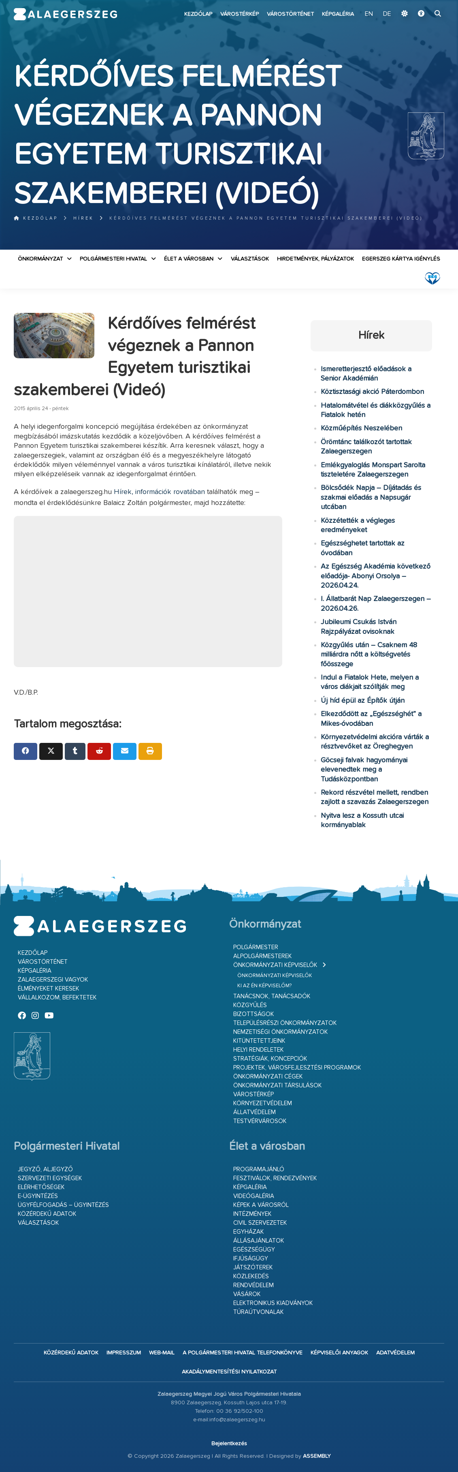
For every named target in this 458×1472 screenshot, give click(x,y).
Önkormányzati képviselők (275, 965)
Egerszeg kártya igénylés (401, 259)
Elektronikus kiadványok (273, 1303)
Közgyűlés (250, 1005)
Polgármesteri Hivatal (113, 259)
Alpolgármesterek (262, 956)
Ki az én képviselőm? (264, 985)
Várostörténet (290, 14)
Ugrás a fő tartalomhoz (424, 4)
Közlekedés (251, 1276)
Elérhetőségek (41, 1187)
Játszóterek (253, 1267)
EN (369, 14)
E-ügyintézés (38, 1196)
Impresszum (124, 1353)
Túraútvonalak (258, 1312)
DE (387, 14)
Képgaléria (338, 14)
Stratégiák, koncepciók (270, 1059)
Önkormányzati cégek (268, 1077)
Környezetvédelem (262, 1103)
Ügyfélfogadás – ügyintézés (63, 1205)
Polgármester (255, 947)
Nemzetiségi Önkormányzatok (280, 1032)
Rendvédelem (253, 1285)
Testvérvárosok (260, 1121)
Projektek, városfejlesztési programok (297, 1068)
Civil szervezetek (260, 1223)
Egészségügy (254, 1250)
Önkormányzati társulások (277, 1086)
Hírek (83, 218)
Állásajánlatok (258, 1241)
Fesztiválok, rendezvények (275, 1178)
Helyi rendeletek (258, 1050)
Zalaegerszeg (65, 14)
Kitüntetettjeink (259, 1041)
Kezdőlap (198, 14)
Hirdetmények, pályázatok (315, 259)
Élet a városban (188, 259)
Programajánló (258, 1169)
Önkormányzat (40, 259)
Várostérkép (239, 14)
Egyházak (248, 1232)
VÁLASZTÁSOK (250, 259)
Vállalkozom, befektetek (57, 998)
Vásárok (247, 1294)
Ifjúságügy (250, 1259)
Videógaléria (253, 1196)
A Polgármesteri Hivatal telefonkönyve (242, 1353)
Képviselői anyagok (339, 1353)
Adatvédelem (395, 1353)
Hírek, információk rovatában (159, 492)
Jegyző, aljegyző (45, 1169)
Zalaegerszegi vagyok (53, 980)
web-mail (162, 1353)
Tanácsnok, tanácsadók (272, 996)
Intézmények (252, 1214)
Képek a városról (261, 1205)
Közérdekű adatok (47, 1214)
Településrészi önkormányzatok (285, 1023)
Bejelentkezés (229, 1443)
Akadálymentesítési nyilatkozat (229, 1372)
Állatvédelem (254, 1112)
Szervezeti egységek (50, 1178)
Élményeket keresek (48, 989)
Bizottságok (253, 1014)
